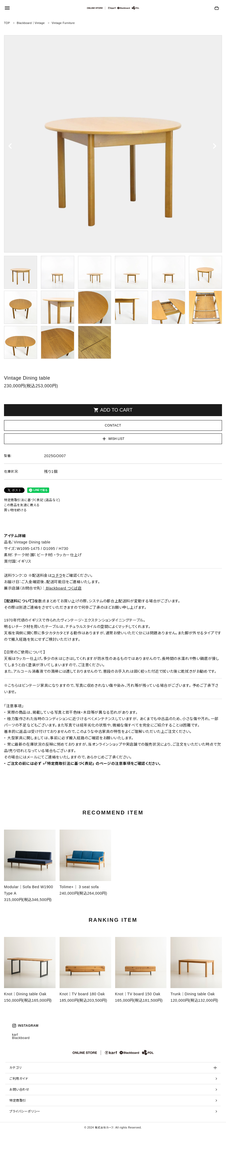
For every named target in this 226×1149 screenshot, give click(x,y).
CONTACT (113, 425)
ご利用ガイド (18, 1079)
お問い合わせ (19, 1089)
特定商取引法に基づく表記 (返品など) (32, 500)
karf (15, 1035)
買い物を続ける (15, 510)
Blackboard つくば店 (64, 588)
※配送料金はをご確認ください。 (60, 575)
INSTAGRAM (25, 1026)
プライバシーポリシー (24, 1111)
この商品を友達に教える (22, 505)
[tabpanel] (113, 144)
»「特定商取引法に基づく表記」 (69, 763)
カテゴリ (15, 1068)
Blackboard (21, 1038)
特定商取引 (17, 1100)
